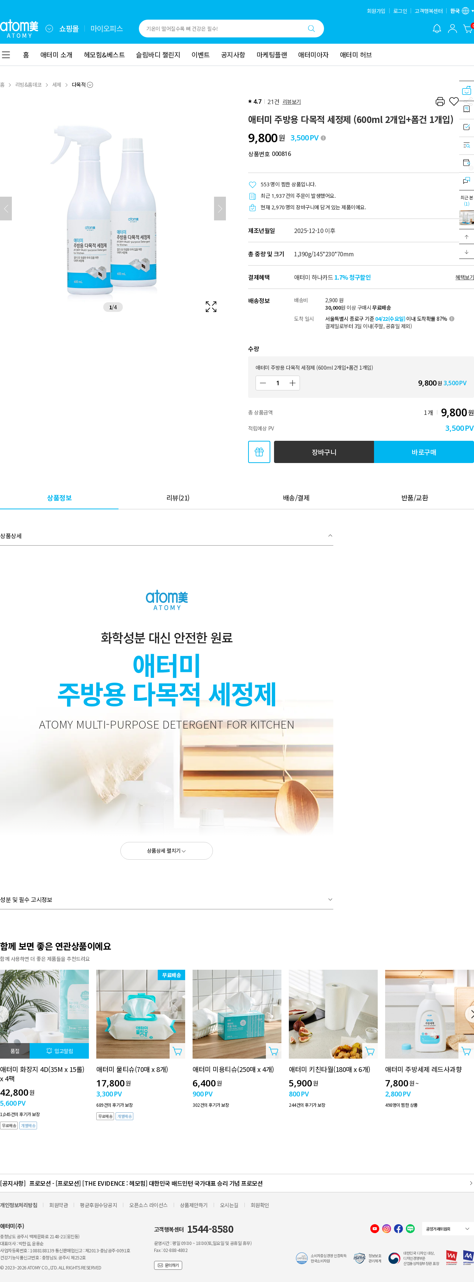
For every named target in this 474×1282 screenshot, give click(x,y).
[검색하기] (311, 28)
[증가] (293, 383)
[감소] (263, 383)
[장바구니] (468, 28)
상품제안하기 (194, 1205)
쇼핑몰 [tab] (69, 28)
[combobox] (49, 28)
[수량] (278, 383)
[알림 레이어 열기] (437, 28)
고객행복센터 (429, 11)
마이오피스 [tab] (106, 28)
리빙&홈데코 (28, 84)
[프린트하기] (440, 101)
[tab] (59, 497)
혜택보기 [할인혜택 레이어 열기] (464, 277)
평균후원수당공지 (98, 1205)
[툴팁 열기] (323, 138)
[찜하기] (454, 101)
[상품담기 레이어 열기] (177, 1051)
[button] (466, 236)
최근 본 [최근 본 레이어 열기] (466, 200)
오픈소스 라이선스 (148, 1205)
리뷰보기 (292, 101)
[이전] (6, 208)
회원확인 (260, 1205)
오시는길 (229, 1205)
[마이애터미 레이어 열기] (452, 28)
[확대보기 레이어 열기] (113, 209)
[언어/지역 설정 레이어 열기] (462, 11)
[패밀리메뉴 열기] (49, 28)
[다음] (220, 208)
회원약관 (58, 1205)
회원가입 (376, 11)
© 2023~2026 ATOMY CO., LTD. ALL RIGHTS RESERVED (50, 1267)
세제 (56, 84)
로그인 (400, 11)
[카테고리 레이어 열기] (6, 55)
